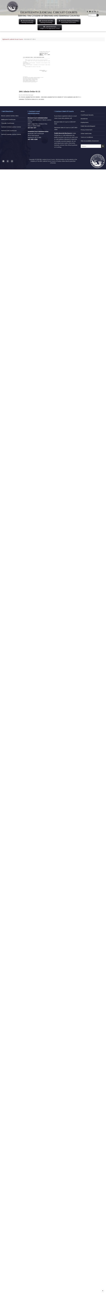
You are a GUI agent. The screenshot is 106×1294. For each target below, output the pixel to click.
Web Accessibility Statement (90, 141)
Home (82, 111)
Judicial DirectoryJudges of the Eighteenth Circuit (50, 27)
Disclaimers (84, 119)
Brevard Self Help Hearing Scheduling (27, 21)
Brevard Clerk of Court (61, 122)
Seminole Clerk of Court (61, 127)
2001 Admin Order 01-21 (29, 91)
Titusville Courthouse (7, 123)
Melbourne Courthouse (8, 119)
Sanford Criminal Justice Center (11, 127)
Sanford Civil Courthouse (9, 130)
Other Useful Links (86, 133)
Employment (85, 122)
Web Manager (29, 95)
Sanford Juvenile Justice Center (11, 134)
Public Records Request (88, 126)
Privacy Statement (86, 130)
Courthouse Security (87, 115)
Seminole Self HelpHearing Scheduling (46, 21)
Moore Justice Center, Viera (9, 116)
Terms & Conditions (87, 137)
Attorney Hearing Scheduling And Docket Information (68, 21)
